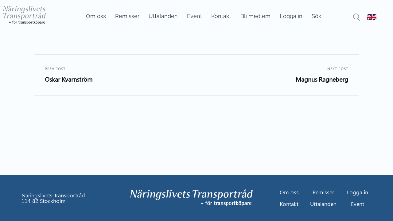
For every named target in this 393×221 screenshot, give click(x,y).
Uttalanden (163, 16)
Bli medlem (255, 16)
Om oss (96, 16)
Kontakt (221, 16)
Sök (316, 16)
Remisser (127, 16)
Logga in (291, 16)
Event (194, 16)
